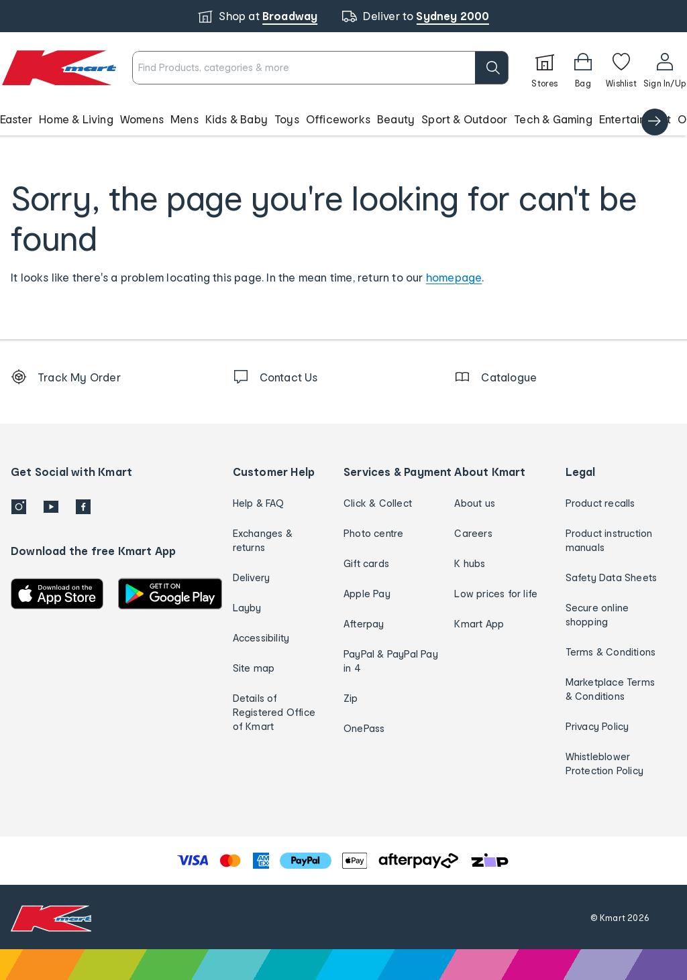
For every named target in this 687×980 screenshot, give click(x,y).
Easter (16, 119)
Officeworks (338, 119)
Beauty (396, 119)
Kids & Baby (236, 119)
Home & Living (76, 119)
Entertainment (635, 119)
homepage (454, 277)
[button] (343, 119)
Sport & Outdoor (464, 119)
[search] (492, 67)
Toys (286, 119)
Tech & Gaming (553, 119)
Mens (184, 119)
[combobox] (320, 67)
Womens (142, 119)
